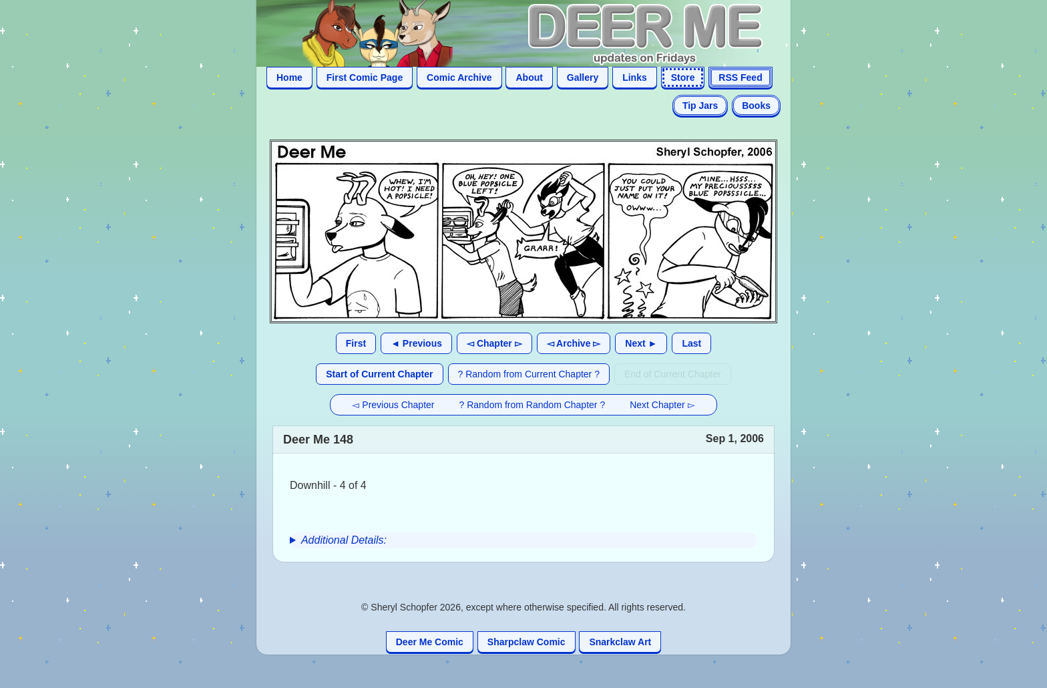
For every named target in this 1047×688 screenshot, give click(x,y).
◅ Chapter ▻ (494, 343)
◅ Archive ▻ (574, 343)
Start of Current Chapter (379, 374)
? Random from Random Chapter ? (532, 404)
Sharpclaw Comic (526, 642)
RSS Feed (740, 77)
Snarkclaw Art (620, 642)
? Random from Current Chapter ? (529, 374)
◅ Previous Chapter (393, 404)
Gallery (582, 77)
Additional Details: (344, 540)
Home (289, 77)
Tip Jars (700, 105)
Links (634, 77)
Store (683, 77)
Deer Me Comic (429, 642)
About (528, 77)
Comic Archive (459, 77)
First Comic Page (365, 77)
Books (756, 105)
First (356, 343)
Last (691, 343)
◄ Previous (416, 343)
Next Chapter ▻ (662, 404)
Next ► (641, 343)
